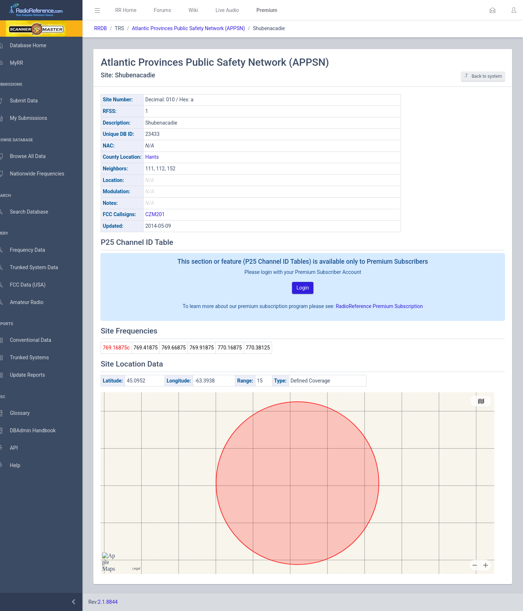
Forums (173, 10)
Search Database (29, 212)
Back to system (483, 76)
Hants (162, 157)
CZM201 (165, 214)
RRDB (111, 28)
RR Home (136, 10)
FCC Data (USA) (28, 285)
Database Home (28, 45)
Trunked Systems (29, 358)
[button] (492, 10)
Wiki (203, 10)
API (14, 448)
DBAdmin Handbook (33, 431)
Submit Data (24, 101)
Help (15, 465)
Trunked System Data (34, 267)
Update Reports (28, 375)
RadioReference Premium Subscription (384, 306)
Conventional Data (31, 340)
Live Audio (238, 10)
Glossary (20, 413)
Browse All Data (28, 156)
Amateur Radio (27, 302)
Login (308, 288)
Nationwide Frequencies (37, 174)
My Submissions (29, 118)
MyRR (16, 63)
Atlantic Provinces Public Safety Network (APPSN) (198, 28)
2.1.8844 (118, 602)
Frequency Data (28, 250)
